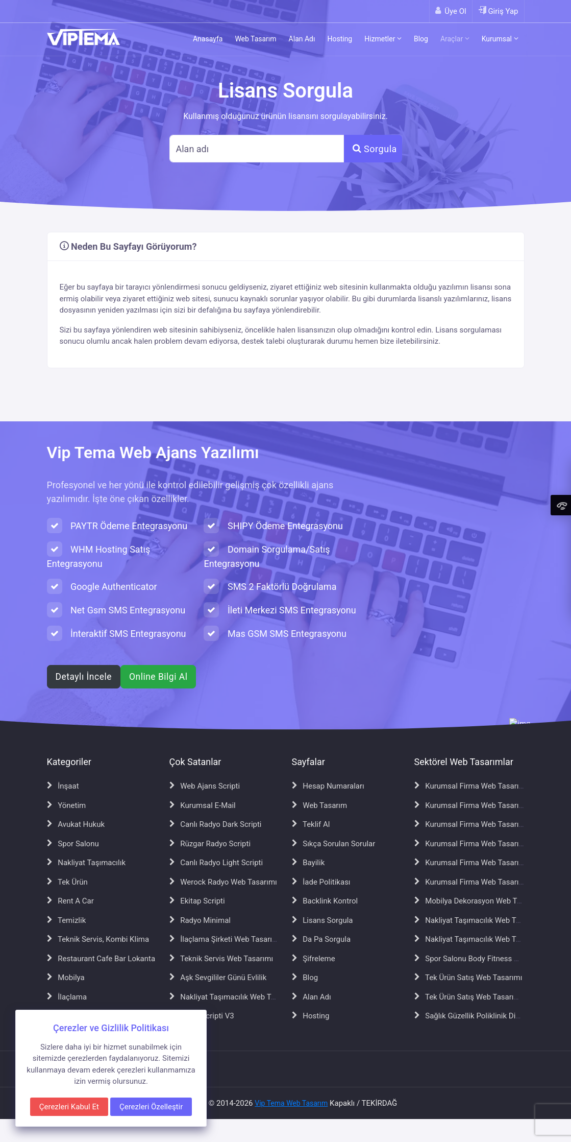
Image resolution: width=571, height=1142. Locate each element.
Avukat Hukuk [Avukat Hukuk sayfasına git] (76, 824)
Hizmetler (383, 39)
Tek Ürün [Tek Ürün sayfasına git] (67, 882)
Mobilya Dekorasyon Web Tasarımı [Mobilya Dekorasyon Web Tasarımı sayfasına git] (478, 901)
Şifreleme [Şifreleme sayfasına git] (313, 958)
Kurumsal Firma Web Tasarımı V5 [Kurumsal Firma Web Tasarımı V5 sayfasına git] (476, 843)
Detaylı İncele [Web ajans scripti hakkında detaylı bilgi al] (84, 677)
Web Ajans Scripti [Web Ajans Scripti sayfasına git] (204, 786)
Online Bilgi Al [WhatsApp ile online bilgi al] (158, 677)
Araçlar (454, 39)
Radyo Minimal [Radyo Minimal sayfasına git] (200, 920)
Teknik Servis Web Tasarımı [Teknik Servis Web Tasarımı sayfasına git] (221, 958)
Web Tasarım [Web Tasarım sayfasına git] (319, 805)
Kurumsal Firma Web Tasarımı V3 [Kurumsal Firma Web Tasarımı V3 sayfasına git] (476, 805)
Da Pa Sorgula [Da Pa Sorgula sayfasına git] (321, 939)
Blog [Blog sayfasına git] (305, 977)
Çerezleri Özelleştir (151, 1106)
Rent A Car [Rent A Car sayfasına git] (70, 901)
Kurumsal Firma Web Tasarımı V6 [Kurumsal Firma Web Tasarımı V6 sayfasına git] (476, 862)
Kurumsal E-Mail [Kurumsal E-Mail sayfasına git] (202, 805)
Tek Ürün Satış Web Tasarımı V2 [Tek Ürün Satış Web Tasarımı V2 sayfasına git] (474, 997)
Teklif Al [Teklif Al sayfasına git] (311, 824)
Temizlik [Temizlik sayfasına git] (66, 920)
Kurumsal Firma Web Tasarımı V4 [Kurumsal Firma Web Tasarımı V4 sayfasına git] (476, 824)
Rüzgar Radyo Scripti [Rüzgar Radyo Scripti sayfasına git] (210, 843)
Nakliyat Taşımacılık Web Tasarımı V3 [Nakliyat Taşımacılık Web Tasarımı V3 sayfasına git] (483, 939)
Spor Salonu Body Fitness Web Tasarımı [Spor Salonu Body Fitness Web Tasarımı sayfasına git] (487, 958)
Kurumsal (500, 39)
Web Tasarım (255, 39)
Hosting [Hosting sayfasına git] (311, 1015)
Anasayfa (207, 39)
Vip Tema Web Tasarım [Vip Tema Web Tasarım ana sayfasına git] (291, 1103)
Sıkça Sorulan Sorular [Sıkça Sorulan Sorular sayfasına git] (334, 843)
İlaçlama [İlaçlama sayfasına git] (67, 997)
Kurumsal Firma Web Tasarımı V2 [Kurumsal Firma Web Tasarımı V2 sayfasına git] (476, 786)
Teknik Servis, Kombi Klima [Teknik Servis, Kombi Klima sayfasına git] (98, 939)
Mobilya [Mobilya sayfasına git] (66, 977)
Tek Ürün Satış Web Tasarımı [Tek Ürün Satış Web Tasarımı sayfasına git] (468, 977)
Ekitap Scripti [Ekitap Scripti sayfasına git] (197, 901)
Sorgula (375, 149)
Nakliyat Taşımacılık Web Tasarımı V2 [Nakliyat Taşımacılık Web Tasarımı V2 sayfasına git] (483, 920)
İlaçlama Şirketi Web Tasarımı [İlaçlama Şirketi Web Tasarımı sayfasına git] (225, 939)
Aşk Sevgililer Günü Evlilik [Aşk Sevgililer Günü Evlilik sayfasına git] (218, 977)
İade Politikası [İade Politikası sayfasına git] (321, 882)
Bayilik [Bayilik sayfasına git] (308, 862)
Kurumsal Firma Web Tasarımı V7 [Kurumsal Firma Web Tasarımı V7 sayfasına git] (476, 882)
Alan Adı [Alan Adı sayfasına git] (311, 997)
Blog (421, 39)
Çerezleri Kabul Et (69, 1106)
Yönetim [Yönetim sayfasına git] (66, 805)
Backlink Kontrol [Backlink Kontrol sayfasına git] (325, 901)
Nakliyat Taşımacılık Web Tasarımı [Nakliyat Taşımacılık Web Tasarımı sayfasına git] (232, 997)
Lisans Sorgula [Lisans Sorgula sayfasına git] (322, 920)
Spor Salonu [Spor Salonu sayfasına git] (73, 843)
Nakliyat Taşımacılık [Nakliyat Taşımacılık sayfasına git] (86, 862)
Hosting (339, 39)
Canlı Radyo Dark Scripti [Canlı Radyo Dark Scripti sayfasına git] (215, 824)
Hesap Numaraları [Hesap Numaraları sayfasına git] (328, 786)
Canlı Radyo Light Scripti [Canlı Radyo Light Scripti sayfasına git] (216, 862)
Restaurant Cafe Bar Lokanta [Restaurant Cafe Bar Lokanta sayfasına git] (101, 958)
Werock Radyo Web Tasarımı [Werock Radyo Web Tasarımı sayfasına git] (223, 882)
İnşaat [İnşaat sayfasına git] (63, 786)
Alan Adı (302, 39)
